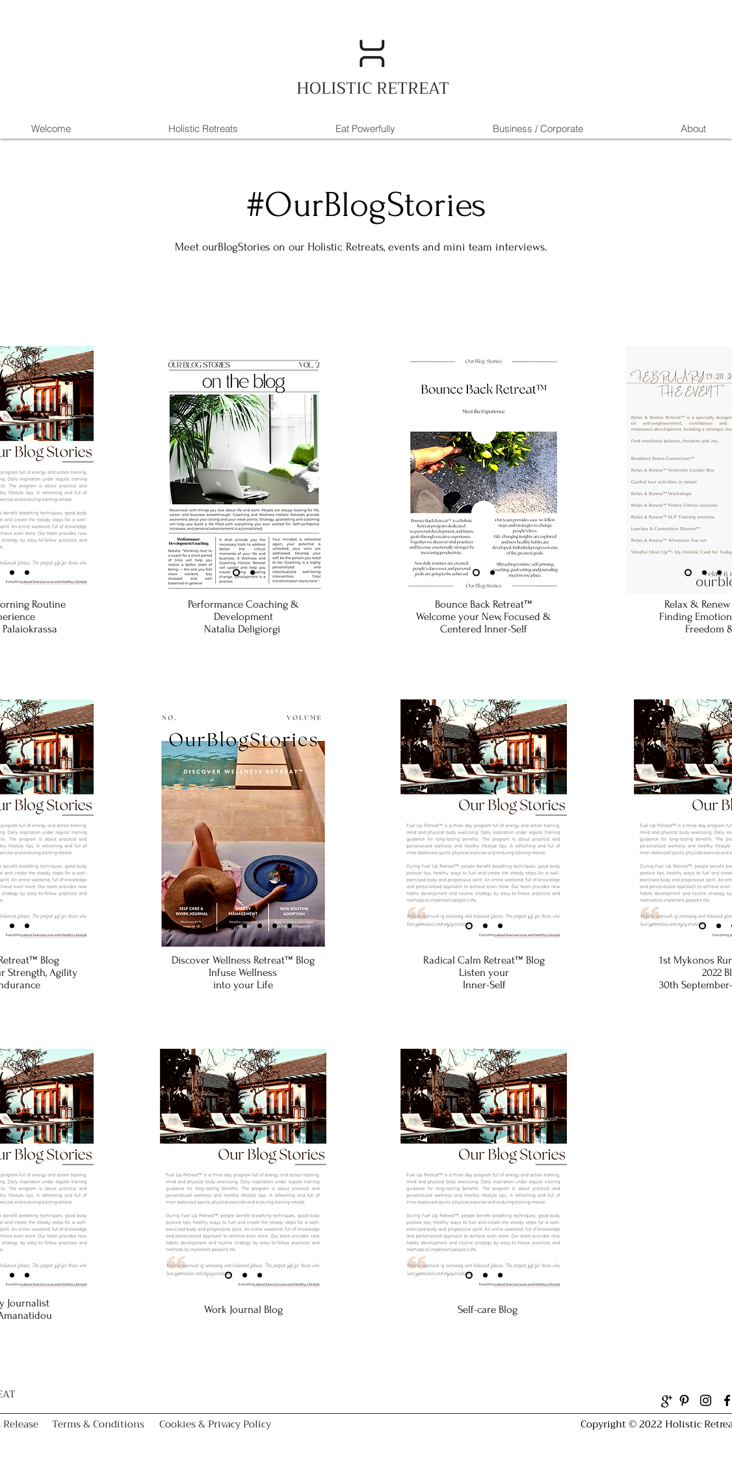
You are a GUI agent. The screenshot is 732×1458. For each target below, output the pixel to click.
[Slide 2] (12, 572)
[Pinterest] (684, 1400)
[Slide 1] (236, 572)
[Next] (84, 469)
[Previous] (170, 469)
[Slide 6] (274, 925)
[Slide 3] (27, 572)
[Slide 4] (244, 925)
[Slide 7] (289, 925)
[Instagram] (705, 1400)
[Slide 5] (259, 925)
